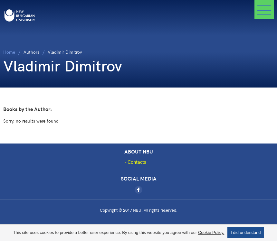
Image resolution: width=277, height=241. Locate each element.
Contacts (137, 162)
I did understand (246, 232)
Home (9, 52)
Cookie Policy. (211, 232)
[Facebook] (138, 190)
